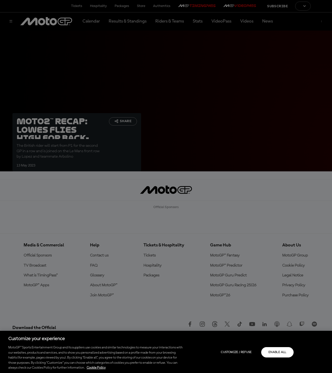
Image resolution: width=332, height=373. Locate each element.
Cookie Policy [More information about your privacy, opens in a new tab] (96, 367)
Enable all (277, 352)
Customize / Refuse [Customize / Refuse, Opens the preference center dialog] (236, 352)
